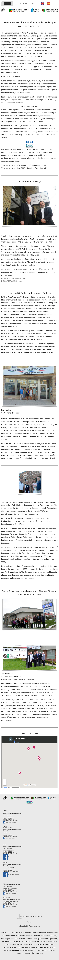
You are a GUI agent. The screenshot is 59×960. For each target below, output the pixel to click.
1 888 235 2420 (10, 890)
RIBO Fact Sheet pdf (38, 165)
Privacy (29, 922)
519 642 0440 (9, 818)
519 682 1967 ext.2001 (11, 869)
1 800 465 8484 (10, 903)
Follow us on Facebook (9, 822)
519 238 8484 (9, 902)
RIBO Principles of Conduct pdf (34, 168)
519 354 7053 (9, 851)
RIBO (39, 126)
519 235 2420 (9, 889)
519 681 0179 (27, 3)
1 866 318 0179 (10, 819)
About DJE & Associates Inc (29, 926)
